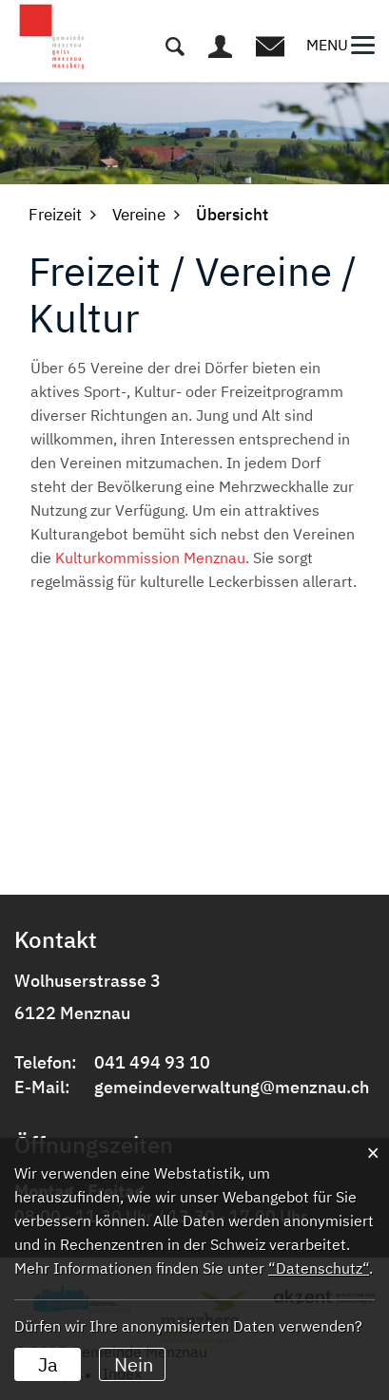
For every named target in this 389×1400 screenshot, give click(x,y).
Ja (48, 1364)
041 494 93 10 (152, 1062)
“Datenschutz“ (318, 1267)
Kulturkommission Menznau (150, 557)
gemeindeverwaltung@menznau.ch (231, 1087)
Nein (133, 1364)
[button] (55, 214)
